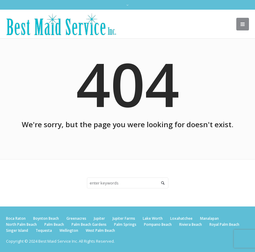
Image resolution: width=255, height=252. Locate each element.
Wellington (68, 230)
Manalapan (209, 218)
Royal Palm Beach (224, 224)
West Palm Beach (100, 230)
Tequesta (44, 230)
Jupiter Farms (124, 218)
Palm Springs (125, 224)
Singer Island (17, 230)
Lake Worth (153, 218)
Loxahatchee (181, 218)
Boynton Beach (46, 218)
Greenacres (76, 218)
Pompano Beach (158, 224)
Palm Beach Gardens (89, 224)
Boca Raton (16, 218)
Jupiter (99, 218)
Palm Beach (54, 224)
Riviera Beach (190, 224)
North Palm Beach (21, 224)
